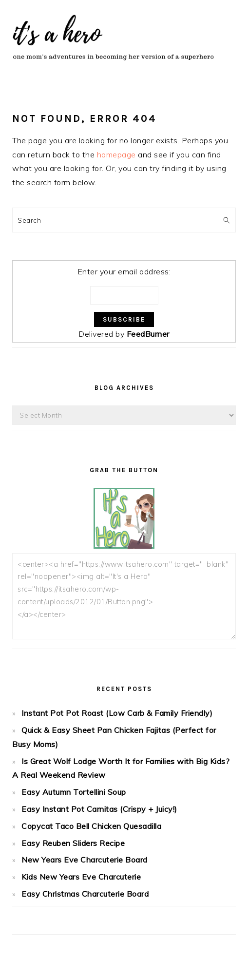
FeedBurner (148, 334)
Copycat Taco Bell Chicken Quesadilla (91, 826)
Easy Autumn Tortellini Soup (73, 792)
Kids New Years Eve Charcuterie (81, 877)
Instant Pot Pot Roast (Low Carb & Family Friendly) (116, 713)
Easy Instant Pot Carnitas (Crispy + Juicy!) (99, 809)
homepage (116, 154)
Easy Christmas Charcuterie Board (85, 894)
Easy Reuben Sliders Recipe (73, 843)
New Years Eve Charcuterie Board (84, 859)
